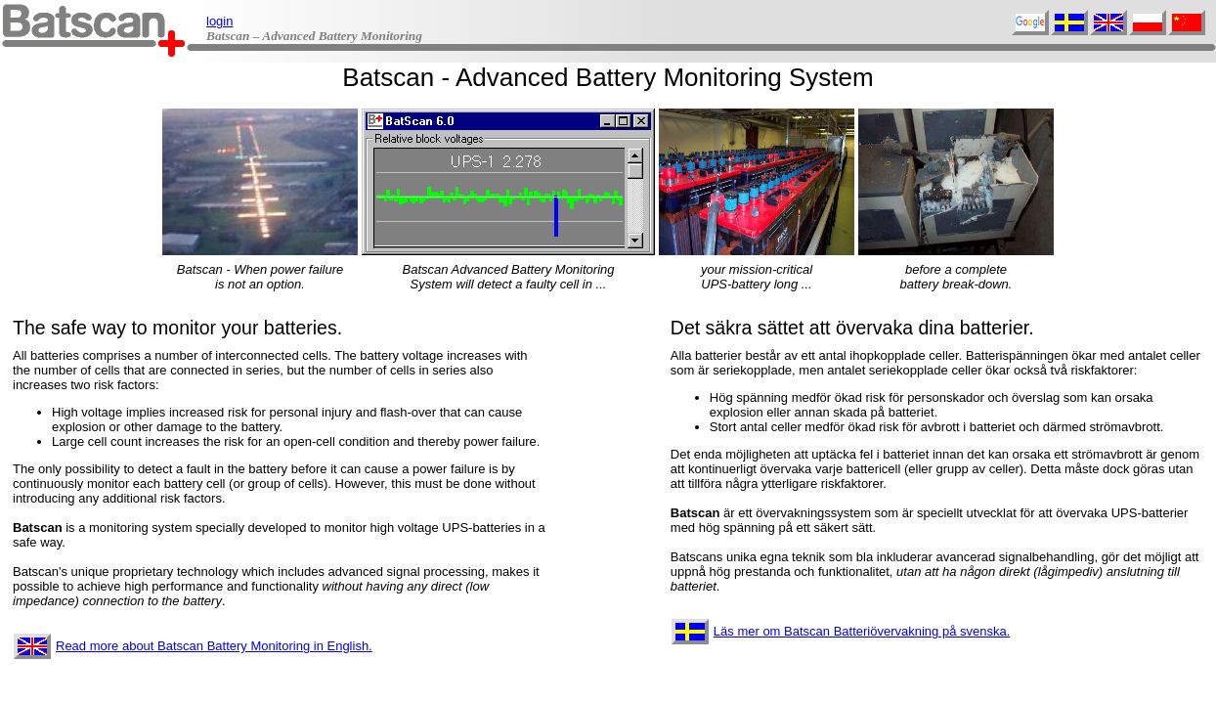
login (219, 21)
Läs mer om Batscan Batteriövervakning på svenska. (841, 631)
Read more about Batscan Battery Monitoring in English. (193, 645)
